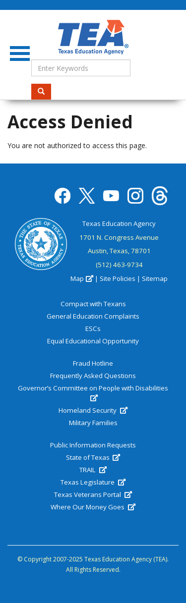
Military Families (93, 422)
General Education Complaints (93, 316)
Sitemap (155, 278)
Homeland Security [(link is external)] (93, 410)
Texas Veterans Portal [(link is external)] (92, 494)
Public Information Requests (93, 444)
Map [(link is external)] (81, 278)
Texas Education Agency (119, 223)
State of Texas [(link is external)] (93, 457)
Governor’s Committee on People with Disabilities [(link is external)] (93, 393)
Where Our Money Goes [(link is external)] (93, 506)
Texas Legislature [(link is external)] (93, 482)
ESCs (93, 328)
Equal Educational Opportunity (93, 340)
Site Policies (117, 278)
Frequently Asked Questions (93, 375)
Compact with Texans (93, 303)
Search (44, 91)
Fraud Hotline (93, 363)
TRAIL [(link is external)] (92, 469)
